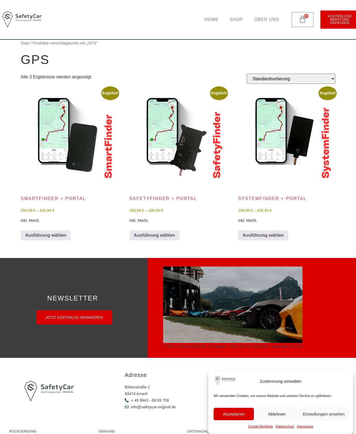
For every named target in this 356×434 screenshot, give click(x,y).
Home (211, 19)
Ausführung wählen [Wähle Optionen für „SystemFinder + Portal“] (263, 235)
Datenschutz (285, 426)
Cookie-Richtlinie (260, 426)
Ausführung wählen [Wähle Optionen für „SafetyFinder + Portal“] (154, 235)
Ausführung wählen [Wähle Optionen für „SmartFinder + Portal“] (45, 235)
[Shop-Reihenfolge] (291, 79)
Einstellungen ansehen (324, 414)
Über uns (266, 19)
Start (25, 43)
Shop (236, 19)
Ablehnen (276, 414)
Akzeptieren (234, 414)
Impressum (305, 426)
